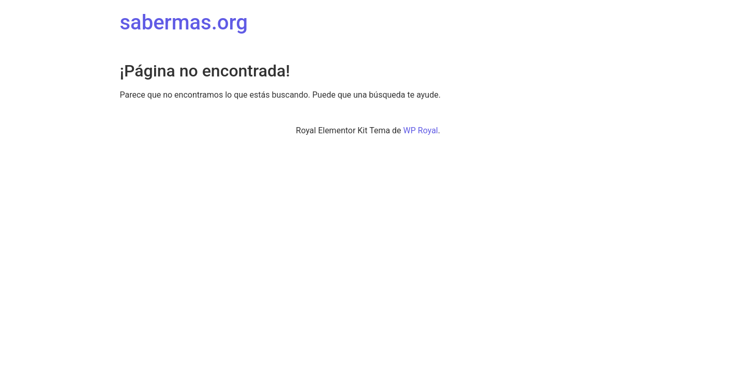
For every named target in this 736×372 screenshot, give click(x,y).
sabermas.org (184, 22)
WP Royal (420, 130)
